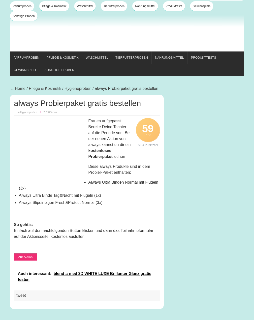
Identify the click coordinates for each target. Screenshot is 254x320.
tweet (21, 295)
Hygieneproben (78, 88)
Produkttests (174, 6)
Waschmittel (85, 6)
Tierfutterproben (114, 6)
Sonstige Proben (24, 16)
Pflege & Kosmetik (54, 6)
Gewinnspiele (202, 6)
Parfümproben (22, 6)
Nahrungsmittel (145, 6)
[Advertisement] (154, 34)
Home (18, 88)
